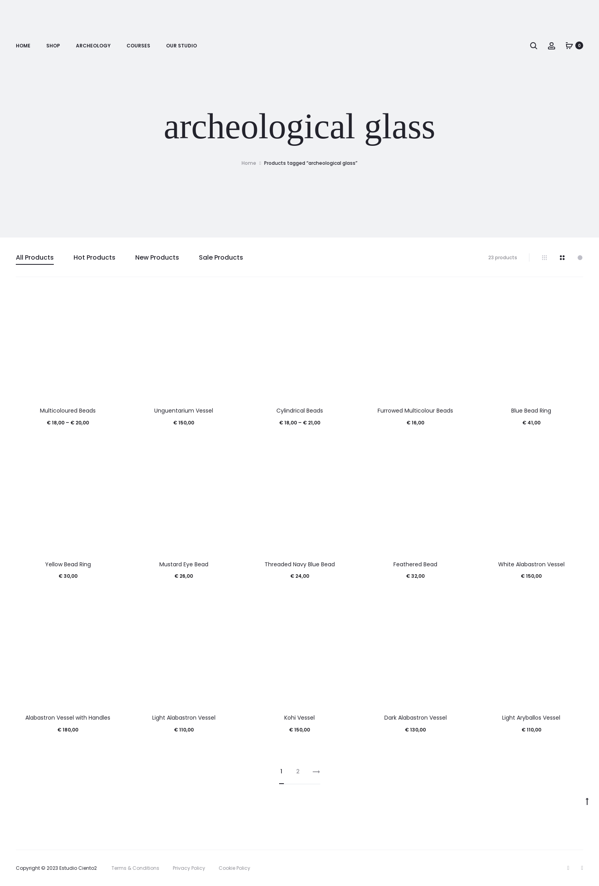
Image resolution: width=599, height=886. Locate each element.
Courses (138, 45)
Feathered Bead (415, 564)
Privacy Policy (189, 868)
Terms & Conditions (135, 868)
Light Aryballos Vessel (531, 718)
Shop (53, 45)
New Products (157, 257)
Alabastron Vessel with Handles (67, 718)
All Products (35, 257)
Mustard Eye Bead (183, 564)
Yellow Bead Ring (68, 564)
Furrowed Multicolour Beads (415, 411)
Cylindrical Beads (299, 411)
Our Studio (181, 45)
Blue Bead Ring (531, 411)
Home (23, 45)
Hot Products (94, 257)
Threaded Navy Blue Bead (300, 564)
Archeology (93, 45)
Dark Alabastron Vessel (415, 718)
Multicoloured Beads (68, 411)
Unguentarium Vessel (183, 411)
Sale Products (221, 257)
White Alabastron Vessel (531, 564)
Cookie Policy (234, 868)
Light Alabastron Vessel (183, 718)
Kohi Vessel (299, 718)
